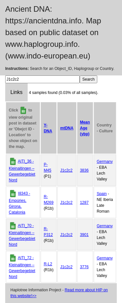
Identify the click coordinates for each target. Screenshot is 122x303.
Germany (105, 161)
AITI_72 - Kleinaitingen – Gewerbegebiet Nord (22, 267)
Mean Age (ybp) (85, 128)
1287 (84, 202)
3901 (84, 234)
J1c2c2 (66, 170)
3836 (84, 170)
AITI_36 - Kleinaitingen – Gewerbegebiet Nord (22, 170)
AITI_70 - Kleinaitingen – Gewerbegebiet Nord (22, 235)
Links (16, 92)
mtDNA (67, 128)
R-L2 (48, 264)
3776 (84, 267)
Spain (102, 193)
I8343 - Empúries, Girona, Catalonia (19, 203)
